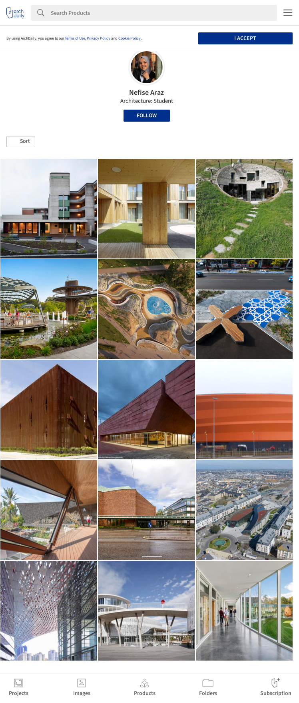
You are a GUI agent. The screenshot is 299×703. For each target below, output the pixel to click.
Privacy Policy (98, 38)
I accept (245, 38)
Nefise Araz (146, 93)
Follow (147, 116)
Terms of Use (75, 38)
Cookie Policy (129, 38)
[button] (20, 141)
